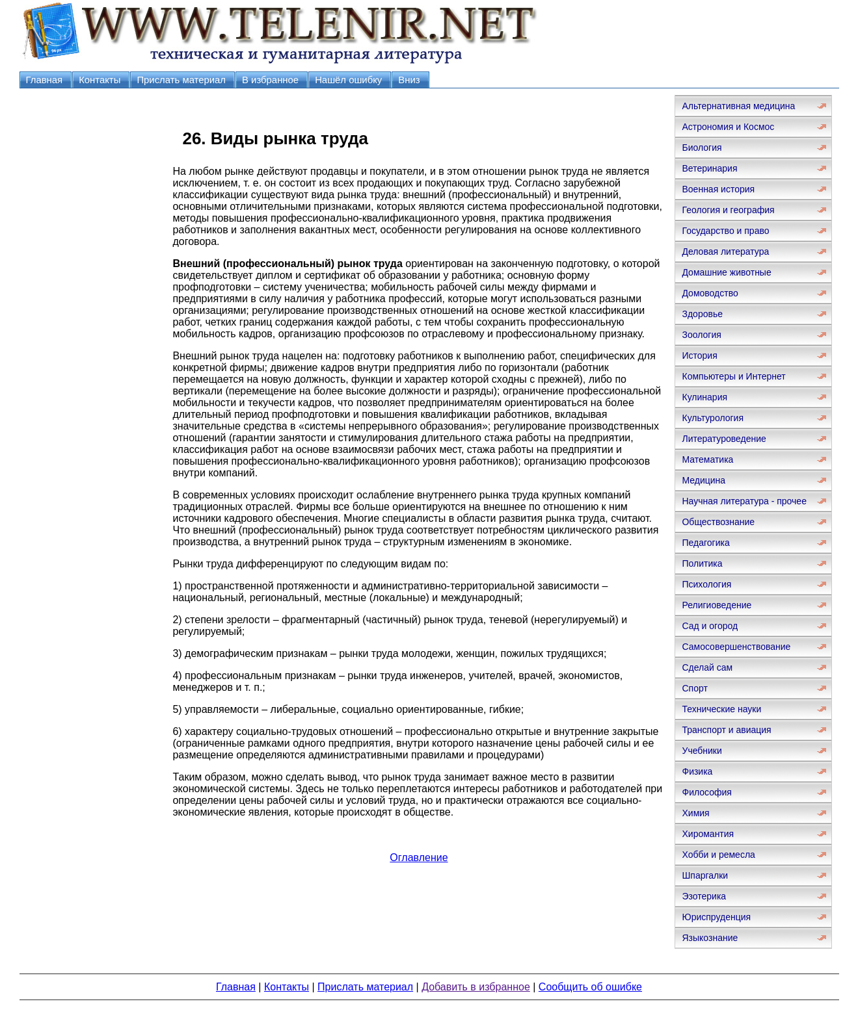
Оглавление (419, 857)
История (699, 355)
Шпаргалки (705, 875)
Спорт (694, 688)
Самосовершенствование (736, 646)
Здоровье (702, 314)
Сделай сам (707, 667)
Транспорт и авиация (726, 730)
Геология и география (728, 210)
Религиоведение (716, 605)
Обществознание (718, 522)
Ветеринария (709, 168)
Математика (707, 459)
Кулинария (704, 397)
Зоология (701, 334)
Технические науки (721, 709)
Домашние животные (726, 272)
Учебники (701, 750)
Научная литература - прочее (744, 501)
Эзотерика (704, 896)
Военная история (718, 189)
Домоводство (710, 293)
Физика (697, 771)
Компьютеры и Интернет (733, 376)
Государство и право (725, 231)
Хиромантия (708, 834)
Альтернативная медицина (738, 106)
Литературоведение (724, 438)
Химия (695, 813)
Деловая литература (725, 251)
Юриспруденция (716, 917)
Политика (702, 563)
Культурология (713, 418)
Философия (706, 792)
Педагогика (705, 542)
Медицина (703, 480)
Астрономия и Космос (728, 127)
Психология (706, 584)
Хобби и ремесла (718, 854)
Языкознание (710, 938)
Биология (701, 147)
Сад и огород (710, 626)
